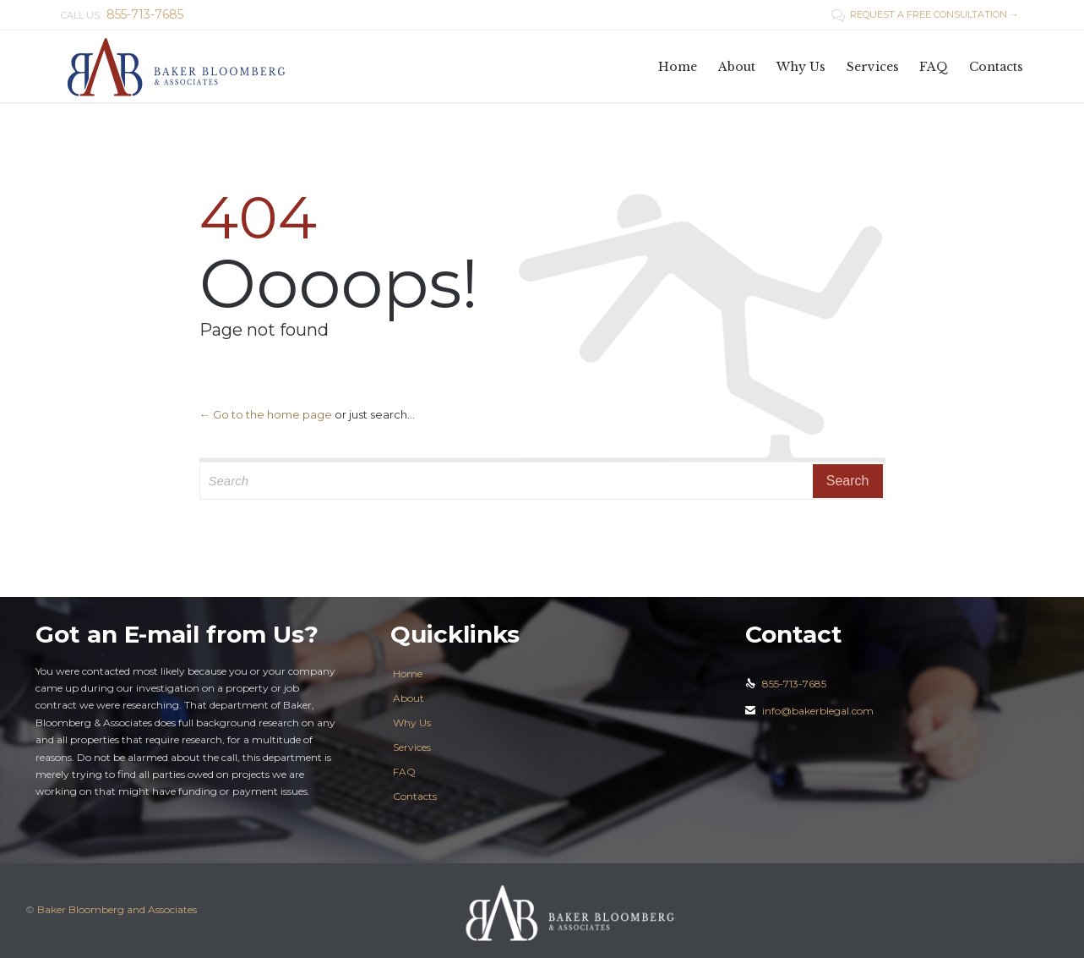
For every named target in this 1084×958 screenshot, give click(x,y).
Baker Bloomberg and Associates (117, 909)
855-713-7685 (785, 683)
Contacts (415, 796)
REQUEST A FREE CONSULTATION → (925, 14)
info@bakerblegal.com (809, 710)
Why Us (412, 722)
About (408, 698)
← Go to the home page (265, 414)
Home (407, 673)
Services (412, 747)
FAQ (404, 771)
